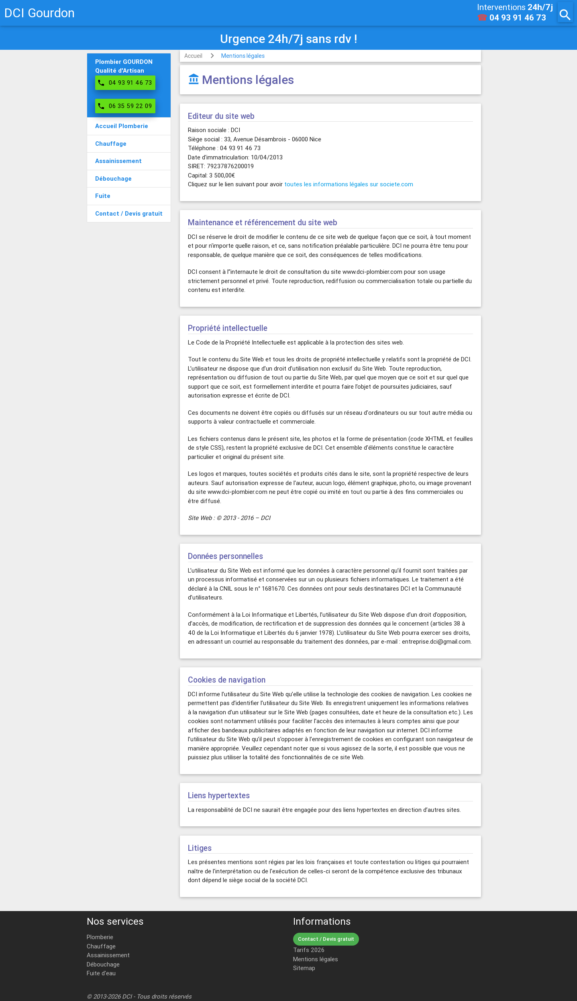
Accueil (193, 55)
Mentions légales (243, 55)
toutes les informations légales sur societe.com (348, 184)
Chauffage (101, 946)
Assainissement (108, 955)
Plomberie (100, 937)
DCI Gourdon (39, 12)
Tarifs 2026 (308, 950)
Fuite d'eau (101, 973)
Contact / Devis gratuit (326, 939)
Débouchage (103, 964)
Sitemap (304, 968)
